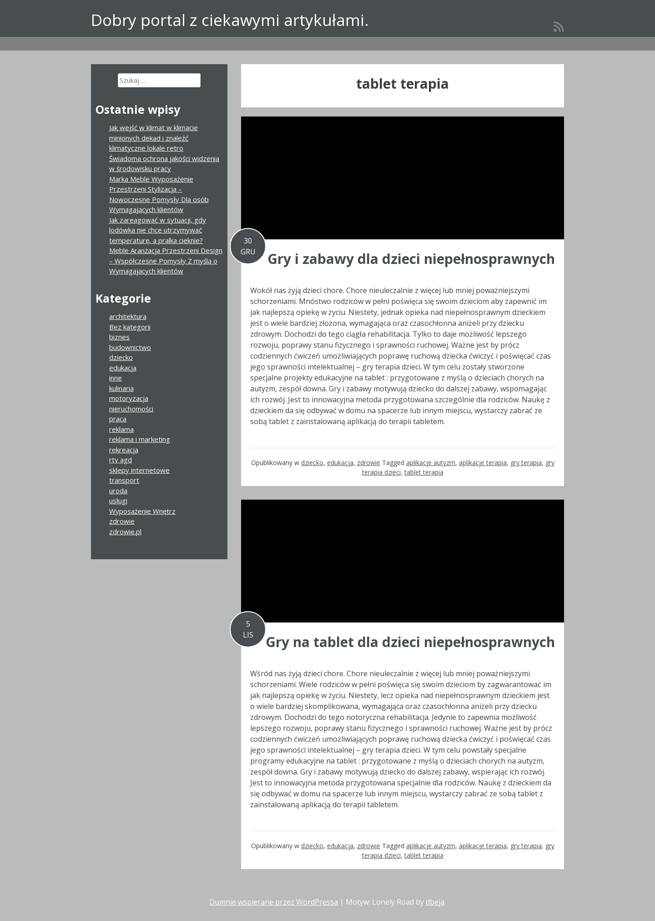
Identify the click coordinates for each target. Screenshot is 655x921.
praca (117, 418)
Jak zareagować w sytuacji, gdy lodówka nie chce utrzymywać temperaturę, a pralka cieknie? (157, 230)
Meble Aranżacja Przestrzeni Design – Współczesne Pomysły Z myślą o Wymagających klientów (165, 260)
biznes (119, 336)
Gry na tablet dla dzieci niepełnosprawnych (410, 642)
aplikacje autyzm (430, 462)
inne (115, 377)
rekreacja (123, 449)
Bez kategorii (130, 326)
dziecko (312, 462)
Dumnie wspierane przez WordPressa (273, 902)
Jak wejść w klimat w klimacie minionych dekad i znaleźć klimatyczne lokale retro (153, 137)
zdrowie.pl (125, 531)
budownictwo (130, 347)
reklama (121, 429)
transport (124, 480)
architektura (127, 316)
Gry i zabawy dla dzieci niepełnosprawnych (411, 258)
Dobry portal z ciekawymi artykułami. (230, 19)
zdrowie (368, 462)
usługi (118, 500)
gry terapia (526, 462)
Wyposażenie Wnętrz (142, 511)
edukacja (340, 462)
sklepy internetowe (139, 470)
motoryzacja (128, 398)
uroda (118, 490)
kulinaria (121, 388)
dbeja (435, 902)
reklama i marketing (139, 439)
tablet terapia (423, 472)
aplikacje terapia (483, 462)
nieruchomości (131, 408)
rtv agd (120, 459)
